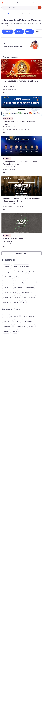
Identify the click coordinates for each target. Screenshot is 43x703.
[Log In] (24, 3)
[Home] (2, 3)
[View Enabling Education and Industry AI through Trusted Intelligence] (21, 146)
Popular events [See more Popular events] (10, 57)
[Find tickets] (15, 3)
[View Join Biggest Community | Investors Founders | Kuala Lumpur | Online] (21, 186)
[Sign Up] (32, 3)
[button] (8, 31)
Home (4, 14)
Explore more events (21, 253)
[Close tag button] (22, 32)
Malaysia (10, 14)
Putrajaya (17, 14)
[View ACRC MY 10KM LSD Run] (21, 223)
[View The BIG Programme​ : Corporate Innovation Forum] (21, 106)
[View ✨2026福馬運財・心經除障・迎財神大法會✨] (21, 69)
